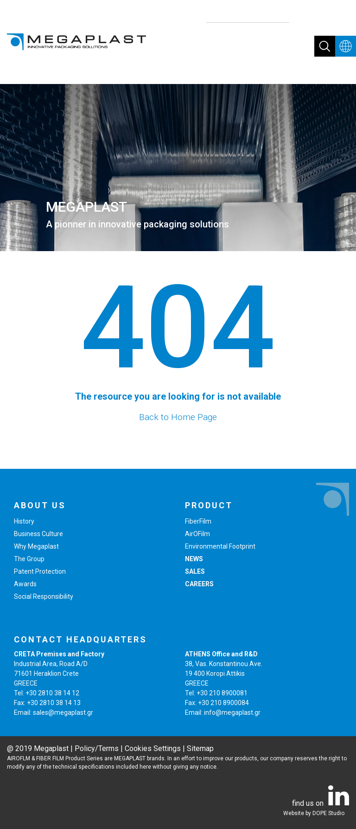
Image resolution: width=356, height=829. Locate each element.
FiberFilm (198, 521)
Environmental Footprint (220, 546)
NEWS (194, 559)
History (24, 521)
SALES (195, 571)
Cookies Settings (153, 748)
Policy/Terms (97, 748)
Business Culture (38, 534)
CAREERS (199, 584)
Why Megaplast (36, 546)
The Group (29, 559)
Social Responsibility (43, 596)
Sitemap (200, 748)
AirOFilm (197, 534)
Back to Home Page (178, 417)
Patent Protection (40, 571)
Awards (25, 584)
